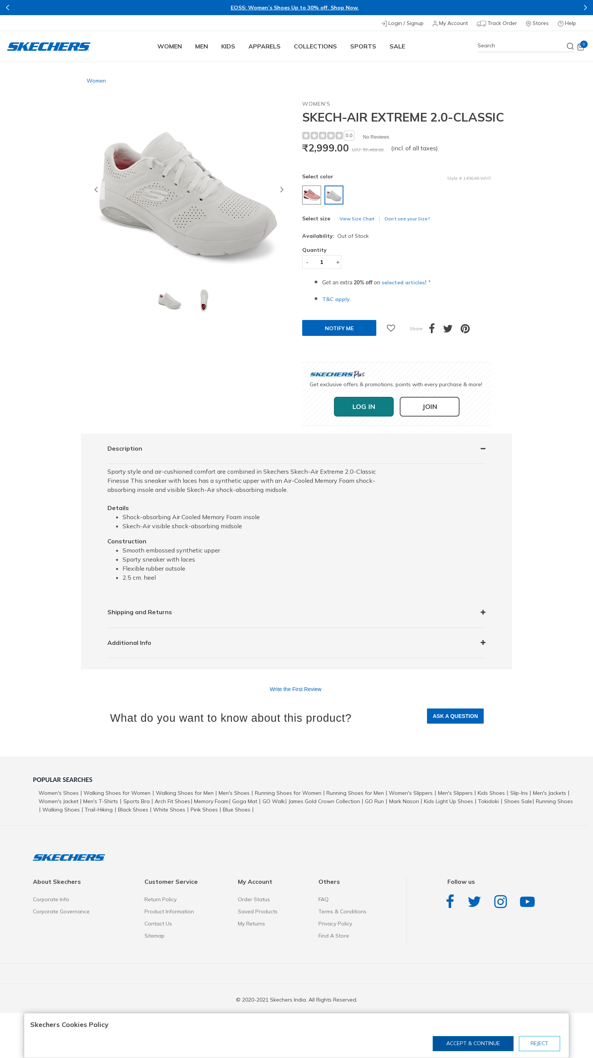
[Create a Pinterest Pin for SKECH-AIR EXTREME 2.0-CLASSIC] (469, 330)
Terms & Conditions (342, 911)
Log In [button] (363, 406)
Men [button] (201, 46)
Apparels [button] (264, 46)
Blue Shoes (236, 809)
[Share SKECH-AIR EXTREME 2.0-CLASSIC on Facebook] (436, 330)
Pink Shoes (204, 809)
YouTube (529, 901)
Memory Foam (211, 801)
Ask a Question (455, 716)
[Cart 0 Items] (580, 46)
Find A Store (333, 935)
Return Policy (160, 899)
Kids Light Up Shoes (448, 801)
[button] (96, 190)
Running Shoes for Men (355, 793)
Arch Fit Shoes (172, 801)
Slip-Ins (519, 793)
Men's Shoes (234, 793)
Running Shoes (554, 801)
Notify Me (339, 328)
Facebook (452, 901)
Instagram (502, 901)
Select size (316, 218)
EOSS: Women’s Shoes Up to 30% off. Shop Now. (295, 7)
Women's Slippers (411, 793)
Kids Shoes (491, 793)
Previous (7, 7)
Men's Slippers (455, 793)
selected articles (403, 282)
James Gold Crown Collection (324, 801)
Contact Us (158, 923)
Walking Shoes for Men (185, 793)
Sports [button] (363, 46)
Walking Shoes (61, 809)
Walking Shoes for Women (117, 793)
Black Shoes (133, 809)
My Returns (251, 923)
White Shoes (169, 809)
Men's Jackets (549, 793)
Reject (539, 1043)
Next (585, 7)
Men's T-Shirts (100, 801)
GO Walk (273, 801)
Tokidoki (488, 801)
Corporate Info (51, 899)
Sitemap (154, 935)
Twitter (476, 901)
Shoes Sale (518, 801)
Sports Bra (136, 801)
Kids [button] (228, 46)
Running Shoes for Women (288, 793)
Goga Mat (244, 801)
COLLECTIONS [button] (315, 46)
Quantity (314, 250)
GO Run (374, 801)
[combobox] (526, 45)
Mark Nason (404, 801)
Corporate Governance (61, 911)
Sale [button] (397, 46)
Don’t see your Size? (407, 219)
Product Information (169, 911)
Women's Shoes (59, 793)
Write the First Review (295, 689)
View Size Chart (357, 219)
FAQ (323, 899)
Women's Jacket (58, 801)
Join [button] (429, 406)
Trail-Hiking (99, 809)
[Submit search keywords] (570, 46)
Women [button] (169, 46)
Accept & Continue (473, 1043)
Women (96, 80)
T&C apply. (336, 299)
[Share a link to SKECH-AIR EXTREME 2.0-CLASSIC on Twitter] (452, 330)
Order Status (254, 899)
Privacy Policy (335, 923)
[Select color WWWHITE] (334, 196)
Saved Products (258, 911)
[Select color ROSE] (312, 196)
